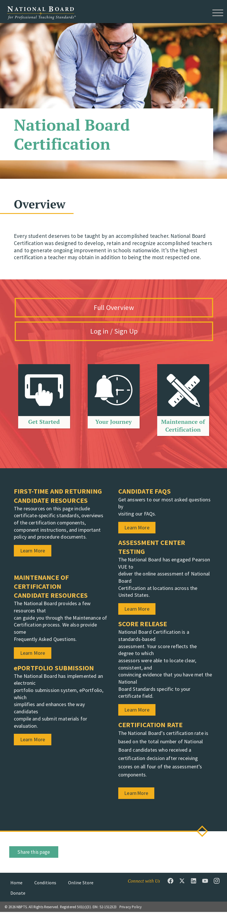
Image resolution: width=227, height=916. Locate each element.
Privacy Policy (130, 911)
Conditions (45, 886)
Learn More (139, 797)
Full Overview (120, 308)
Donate (17, 897)
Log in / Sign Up (120, 334)
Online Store (81, 886)
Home (16, 886)
